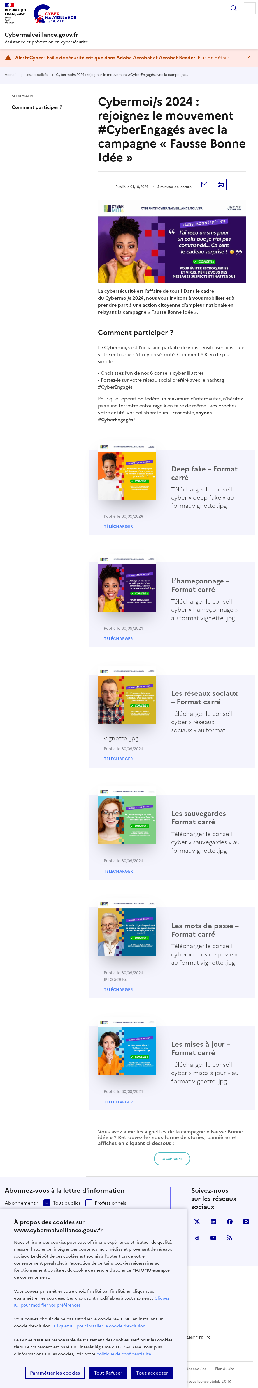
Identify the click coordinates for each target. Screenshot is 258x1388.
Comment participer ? (37, 107)
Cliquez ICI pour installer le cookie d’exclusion (99, 1326)
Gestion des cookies (189, 1368)
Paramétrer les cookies (55, 1372)
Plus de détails (213, 57)
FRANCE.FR (193, 1338)
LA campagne (172, 1159)
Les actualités (36, 74)
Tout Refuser (108, 1372)
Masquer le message (248, 57)
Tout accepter (152, 1372)
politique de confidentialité (123, 1354)
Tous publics (67, 1202)
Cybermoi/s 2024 (124, 297)
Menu (250, 8)
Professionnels (110, 1202)
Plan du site (224, 1368)
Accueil (11, 74)
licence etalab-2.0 (211, 1381)
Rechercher (233, 8)
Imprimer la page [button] (221, 184)
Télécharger (118, 526)
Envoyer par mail (204, 184)
